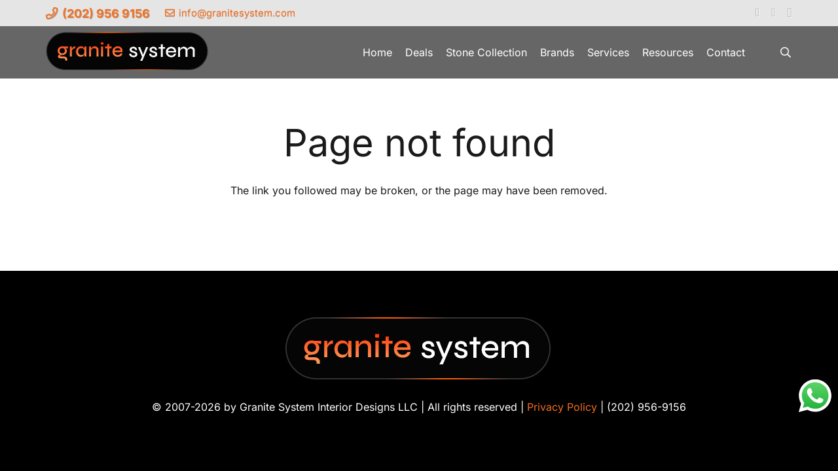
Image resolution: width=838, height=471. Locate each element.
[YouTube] (773, 12)
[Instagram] (790, 13)
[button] (785, 52)
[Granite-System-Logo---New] (128, 55)
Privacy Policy (562, 406)
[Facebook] (758, 12)
